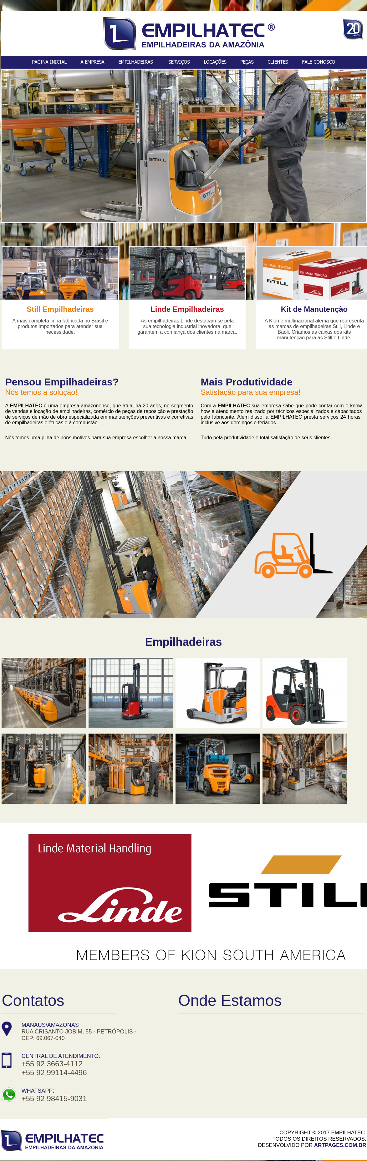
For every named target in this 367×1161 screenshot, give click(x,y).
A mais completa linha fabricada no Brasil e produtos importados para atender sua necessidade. (60, 326)
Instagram (167, 1139)
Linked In (201, 1139)
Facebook (130, 1139)
